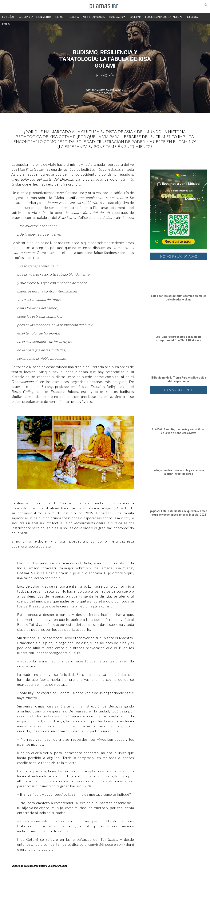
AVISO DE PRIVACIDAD (14, 907)
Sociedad (134, 886)
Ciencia (30, 886)
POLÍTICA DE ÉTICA (101, 907)
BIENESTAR (193, 17)
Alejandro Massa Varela (107, 90)
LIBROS (59, 17)
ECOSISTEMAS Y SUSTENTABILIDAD (164, 17)
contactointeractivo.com (158, 914)
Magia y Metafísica (86, 886)
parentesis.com (117, 914)
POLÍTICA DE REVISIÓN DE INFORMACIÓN (135, 907)
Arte (20, 886)
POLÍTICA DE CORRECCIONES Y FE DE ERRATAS (27, 914)
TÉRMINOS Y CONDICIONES (72, 907)
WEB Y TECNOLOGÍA (94, 17)
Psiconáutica (119, 886)
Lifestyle (175, 886)
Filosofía (105, 75)
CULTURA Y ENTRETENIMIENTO (34, 17)
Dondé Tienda (182, 914)
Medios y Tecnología (62, 886)
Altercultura (8, 886)
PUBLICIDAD (48, 907)
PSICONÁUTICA (117, 17)
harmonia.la (135, 914)
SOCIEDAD (135, 17)
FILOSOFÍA (73, 17)
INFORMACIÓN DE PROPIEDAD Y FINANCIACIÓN (80, 914)
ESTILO (6, 24)
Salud (164, 886)
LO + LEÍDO (8, 17)
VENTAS (33, 907)
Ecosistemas (150, 886)
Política (104, 886)
